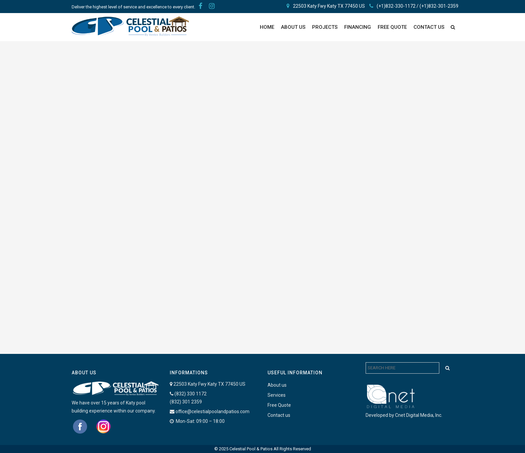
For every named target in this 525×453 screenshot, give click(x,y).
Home (267, 27)
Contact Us (429, 27)
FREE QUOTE (392, 27)
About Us (293, 27)
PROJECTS (325, 27)
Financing (357, 27)
